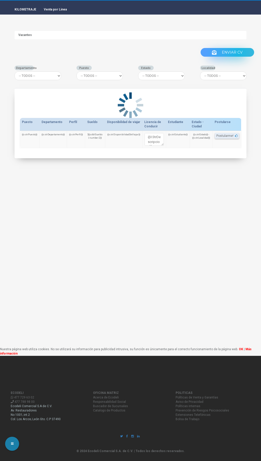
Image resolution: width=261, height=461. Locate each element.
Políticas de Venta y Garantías (197, 397)
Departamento (25, 68)
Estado (146, 68)
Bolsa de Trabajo (187, 419)
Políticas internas (188, 406)
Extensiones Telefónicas (193, 415)
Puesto (84, 68)
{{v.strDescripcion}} (154, 139)
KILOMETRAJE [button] (25, 9)
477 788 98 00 (23, 402)
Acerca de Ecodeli (106, 397)
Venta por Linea (55, 9)
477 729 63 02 (22, 397)
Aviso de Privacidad (189, 402)
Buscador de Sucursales (110, 406)
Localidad (208, 68)
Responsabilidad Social (109, 402)
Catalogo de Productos (109, 410)
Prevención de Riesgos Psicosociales (202, 410)
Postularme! (227, 136)
